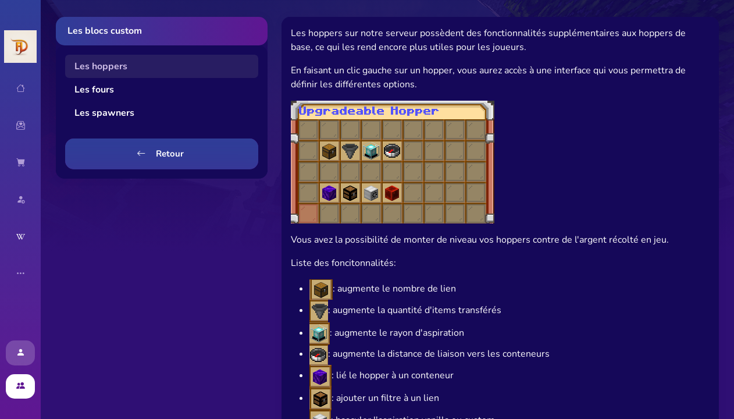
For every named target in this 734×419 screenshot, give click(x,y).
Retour (160, 154)
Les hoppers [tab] (100, 66)
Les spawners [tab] (104, 112)
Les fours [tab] (94, 89)
